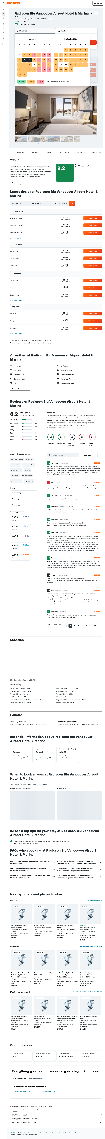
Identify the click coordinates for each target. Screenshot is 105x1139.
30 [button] (20, 74)
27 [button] (39, 69)
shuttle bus (29, 460)
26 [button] (34, 69)
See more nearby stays (94, 866)
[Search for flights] (3, 9)
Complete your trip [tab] (19, 1045)
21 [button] (44, 65)
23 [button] (20, 69)
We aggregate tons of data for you (57, 1084)
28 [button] (44, 69)
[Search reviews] (65, 455)
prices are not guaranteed (51, 1075)
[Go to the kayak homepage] (13, 3)
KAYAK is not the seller (57, 1081)
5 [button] (34, 55)
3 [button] (24, 55)
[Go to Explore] (3, 24)
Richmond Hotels (74, 1099)
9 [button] (19, 60)
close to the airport (17, 460)
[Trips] (3, 38)
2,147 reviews (31, 24)
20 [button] (39, 65)
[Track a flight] (3, 28)
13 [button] (39, 60)
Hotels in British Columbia (59, 1099)
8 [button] (49, 55)
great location (15, 465)
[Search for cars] (3, 18)
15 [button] (49, 60)
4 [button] (29, 55)
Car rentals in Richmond (22, 1057)
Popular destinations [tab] (36, 1045)
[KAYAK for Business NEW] (3, 32)
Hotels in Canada (45, 1099)
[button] (3, 3)
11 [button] (29, 60)
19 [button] (34, 65)
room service (29, 481)
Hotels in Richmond (49, 1057)
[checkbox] (20, 518)
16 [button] (19, 65)
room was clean (27, 475)
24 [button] (24, 69)
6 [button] (39, 55)
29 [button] (49, 69)
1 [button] (65, 50)
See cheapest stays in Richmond (91, 912)
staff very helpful (16, 470)
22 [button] (49, 65)
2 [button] (19, 55)
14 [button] (44, 60)
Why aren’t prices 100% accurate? (57, 1088)
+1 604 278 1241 (20, 21)
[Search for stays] (3, 14)
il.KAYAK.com (13, 1099)
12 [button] (34, 60)
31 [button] (24, 74)
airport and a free (28, 465)
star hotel (28, 470)
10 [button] (24, 60)
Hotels (21, 1099)
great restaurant (16, 481)
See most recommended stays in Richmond (87, 958)
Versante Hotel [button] (39, 891)
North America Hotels (32, 1099)
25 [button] (29, 69)
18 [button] (29, 65)
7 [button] (44, 55)
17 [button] (24, 65)
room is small (15, 475)
